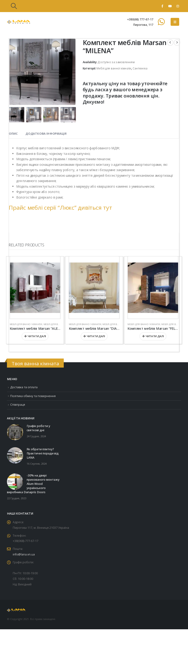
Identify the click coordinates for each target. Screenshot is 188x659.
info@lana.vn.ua (24, 555)
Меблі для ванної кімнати (113, 69)
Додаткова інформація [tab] (46, 134)
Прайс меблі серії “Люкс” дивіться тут (60, 207)
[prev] (170, 42)
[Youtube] (170, 6)
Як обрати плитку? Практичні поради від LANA (43, 453)
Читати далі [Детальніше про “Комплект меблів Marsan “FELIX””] (155, 336)
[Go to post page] (15, 432)
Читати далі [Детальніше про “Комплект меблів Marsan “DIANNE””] (96, 336)
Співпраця (17, 405)
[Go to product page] (35, 288)
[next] (177, 42)
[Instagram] (177, 6)
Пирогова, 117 (143, 25)
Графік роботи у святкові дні (38, 428)
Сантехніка (140, 69)
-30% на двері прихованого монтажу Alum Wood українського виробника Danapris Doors (33, 484)
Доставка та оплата (24, 387)
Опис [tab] (13, 134)
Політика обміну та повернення (33, 396)
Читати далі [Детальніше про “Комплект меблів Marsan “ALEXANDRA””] (37, 336)
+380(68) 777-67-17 (140, 19)
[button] (13, 6)
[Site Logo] (18, 22)
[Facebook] (162, 6)
